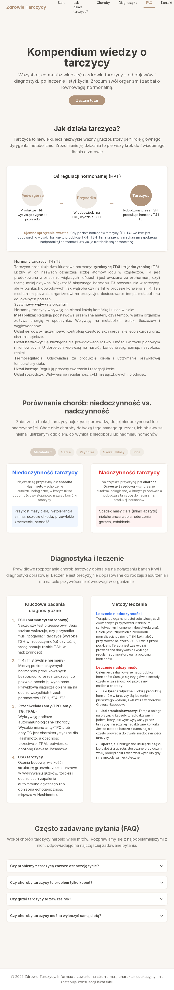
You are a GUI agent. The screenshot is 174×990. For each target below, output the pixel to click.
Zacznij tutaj (87, 100)
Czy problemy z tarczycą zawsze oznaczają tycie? (87, 867)
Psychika (87, 453)
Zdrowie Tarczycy (26, 7)
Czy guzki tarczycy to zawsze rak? (87, 900)
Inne (136, 453)
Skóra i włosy (113, 453)
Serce (66, 453)
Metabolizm (43, 453)
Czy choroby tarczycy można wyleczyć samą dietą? (87, 917)
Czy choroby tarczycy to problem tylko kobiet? (87, 883)
